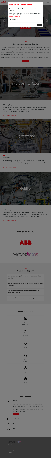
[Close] (41, 4)
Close (39, 25)
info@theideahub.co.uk (15, 16)
